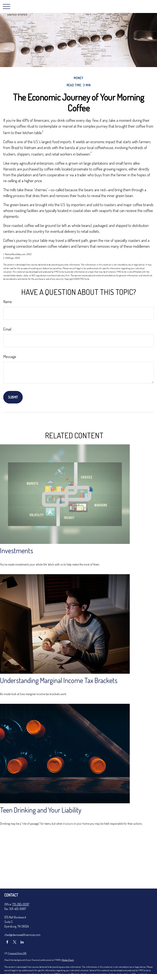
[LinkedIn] (22, 942)
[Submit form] (13, 397)
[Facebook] (7, 942)
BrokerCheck (68, 959)
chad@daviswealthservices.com (22, 935)
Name (7, 301)
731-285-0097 (20, 904)
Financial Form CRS (17, 953)
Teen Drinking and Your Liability (41, 809)
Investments (16, 550)
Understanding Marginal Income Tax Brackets (58, 680)
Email (7, 329)
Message (9, 356)
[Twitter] (15, 942)
